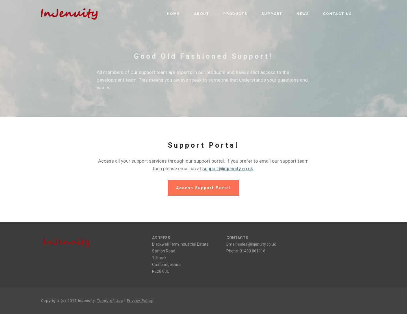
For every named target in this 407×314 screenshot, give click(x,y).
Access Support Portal (203, 188)
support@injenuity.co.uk (227, 168)
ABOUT (201, 14)
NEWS (302, 14)
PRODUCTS (235, 14)
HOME (173, 14)
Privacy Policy (140, 300)
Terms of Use (110, 300)
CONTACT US (337, 14)
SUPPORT (271, 14)
